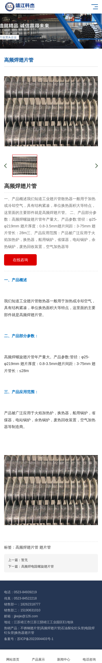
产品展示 (38, 656)
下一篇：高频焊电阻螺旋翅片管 (31, 566)
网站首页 (13, 656)
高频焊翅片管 (27, 547)
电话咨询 (89, 656)
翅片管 (45, 547)
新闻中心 (64, 656)
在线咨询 (20, 260)
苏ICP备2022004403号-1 (35, 639)
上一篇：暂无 (18, 560)
